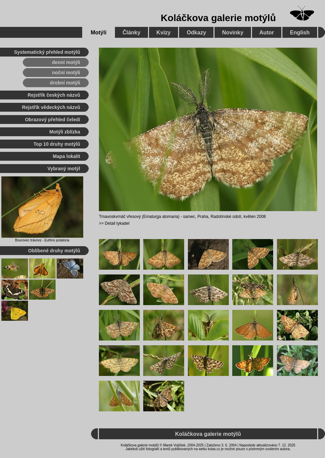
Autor (267, 32)
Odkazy (196, 32)
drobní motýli (65, 82)
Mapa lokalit (66, 156)
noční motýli (66, 72)
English (300, 32)
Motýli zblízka (64, 132)
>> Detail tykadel (114, 223)
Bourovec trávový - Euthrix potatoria (42, 240)
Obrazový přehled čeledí (52, 119)
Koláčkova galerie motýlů (218, 18)
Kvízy (164, 32)
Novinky (232, 32)
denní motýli (66, 62)
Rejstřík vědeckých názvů (51, 107)
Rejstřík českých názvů (54, 95)
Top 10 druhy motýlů (56, 144)
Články (131, 32)
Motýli (98, 32)
